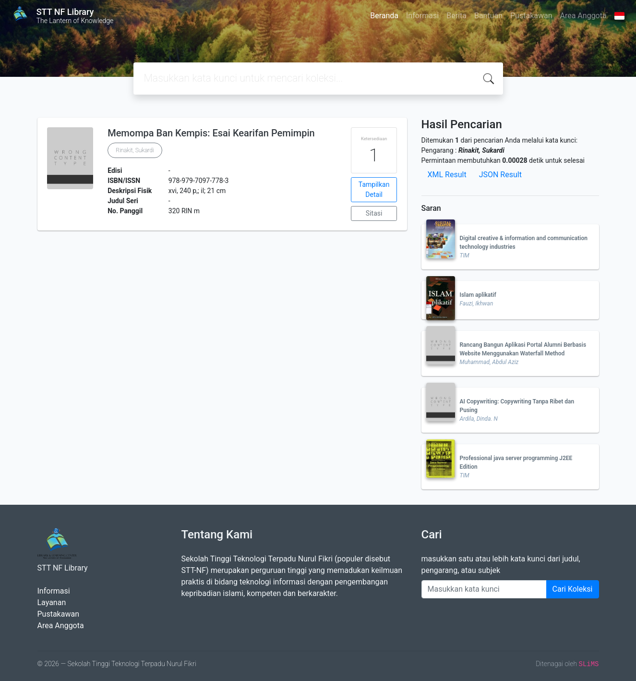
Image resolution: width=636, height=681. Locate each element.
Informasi (422, 15)
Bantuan (488, 15)
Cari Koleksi (572, 589)
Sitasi (374, 213)
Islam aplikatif (478, 295)
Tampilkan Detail (374, 189)
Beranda (384, 15)
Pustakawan (531, 15)
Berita (456, 15)
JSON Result (500, 174)
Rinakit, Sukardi (135, 150)
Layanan (51, 602)
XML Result (447, 174)
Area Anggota (583, 15)
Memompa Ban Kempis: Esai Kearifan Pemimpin (211, 133)
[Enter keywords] (484, 589)
